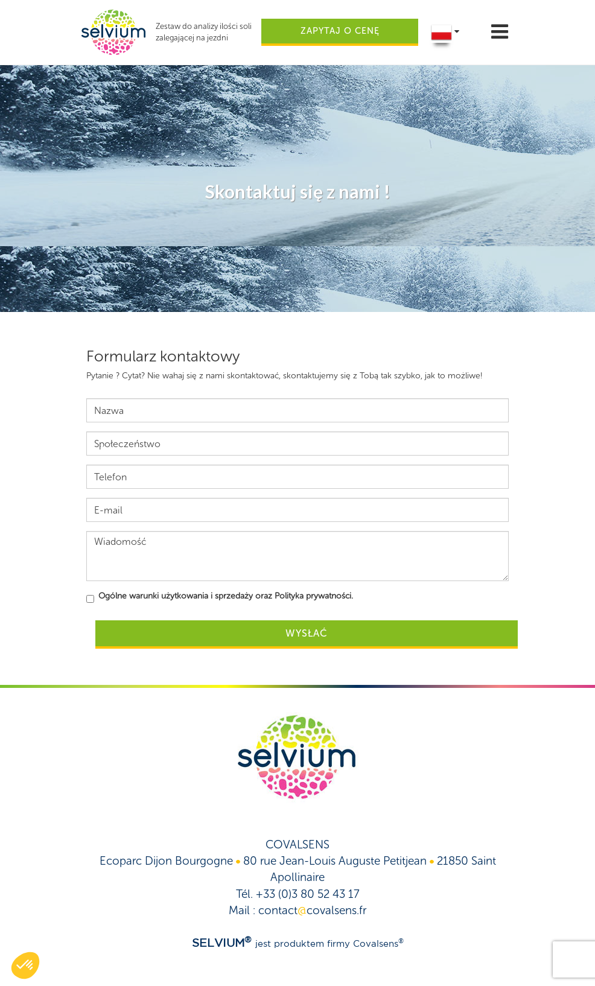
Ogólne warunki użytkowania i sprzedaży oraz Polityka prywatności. (225, 596)
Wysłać (306, 633)
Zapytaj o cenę (340, 30)
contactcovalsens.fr (312, 910)
